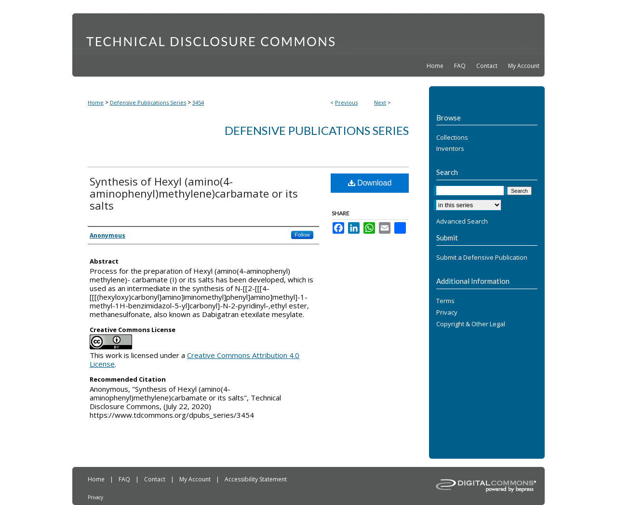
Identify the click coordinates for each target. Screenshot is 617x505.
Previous (346, 102)
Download (370, 183)
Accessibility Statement (256, 479)
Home (96, 102)
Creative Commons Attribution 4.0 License (194, 359)
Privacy (446, 313)
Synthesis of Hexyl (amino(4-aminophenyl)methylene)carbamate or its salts (194, 193)
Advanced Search (462, 221)
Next (380, 102)
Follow (302, 235)
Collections (452, 138)
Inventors (450, 149)
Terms (445, 301)
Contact (155, 479)
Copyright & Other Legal (470, 324)
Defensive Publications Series (148, 102)
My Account (195, 479)
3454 (198, 102)
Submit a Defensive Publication (481, 258)
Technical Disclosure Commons (308, 34)
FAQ (125, 479)
